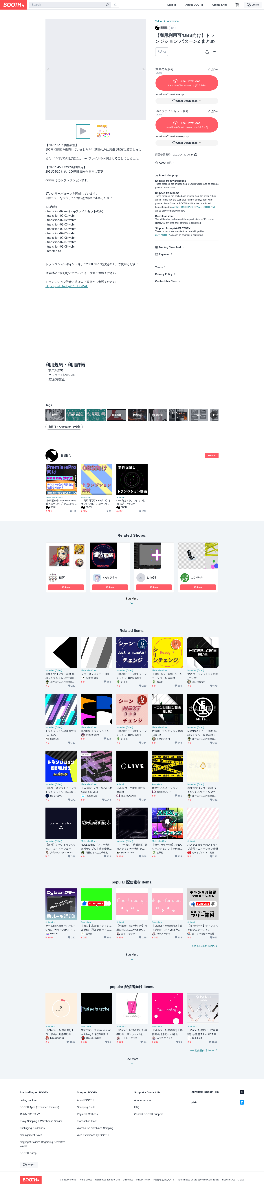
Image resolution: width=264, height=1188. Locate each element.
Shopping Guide (86, 1107)
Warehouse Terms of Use (107, 1180)
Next (143, 70)
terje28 (151, 577)
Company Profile (68, 1180)
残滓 (62, 577)
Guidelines (128, 1180)
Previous (48, 70)
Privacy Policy (164, 274)
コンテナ (197, 577)
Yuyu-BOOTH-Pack (205, 207)
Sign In (171, 4)
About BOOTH (194, 4)
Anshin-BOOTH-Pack (182, 207)
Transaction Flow (86, 1121)
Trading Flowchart (170, 247)
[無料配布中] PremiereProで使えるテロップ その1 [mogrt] (61, 502)
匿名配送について (30, 1114)
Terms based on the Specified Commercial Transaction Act (206, 1180)
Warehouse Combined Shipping (95, 1128)
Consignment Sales (31, 1135)
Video (158, 21)
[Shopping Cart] (237, 5)
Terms (159, 267)
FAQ (136, 1107)
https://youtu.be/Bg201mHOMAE (66, 286)
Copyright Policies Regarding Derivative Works (42, 1144)
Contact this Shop (166, 281)
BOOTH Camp (28, 1153)
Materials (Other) (54, 497)
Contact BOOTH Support (148, 1114)
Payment (164, 254)
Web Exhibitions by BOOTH (93, 1135)
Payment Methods (87, 1114)
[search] (107, 5)
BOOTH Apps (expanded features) (39, 1107)
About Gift (165, 162)
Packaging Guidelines (32, 1128)
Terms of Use (85, 1180)
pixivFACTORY (162, 235)
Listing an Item (28, 1100)
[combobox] (70, 5)
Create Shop (219, 4)
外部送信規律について (164, 1180)
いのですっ (110, 577)
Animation (173, 21)
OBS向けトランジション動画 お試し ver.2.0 (131, 502)
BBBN (66, 455)
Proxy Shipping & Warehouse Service (41, 1121)
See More (132, 602)
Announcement (142, 1100)
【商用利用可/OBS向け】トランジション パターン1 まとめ (96, 502)
